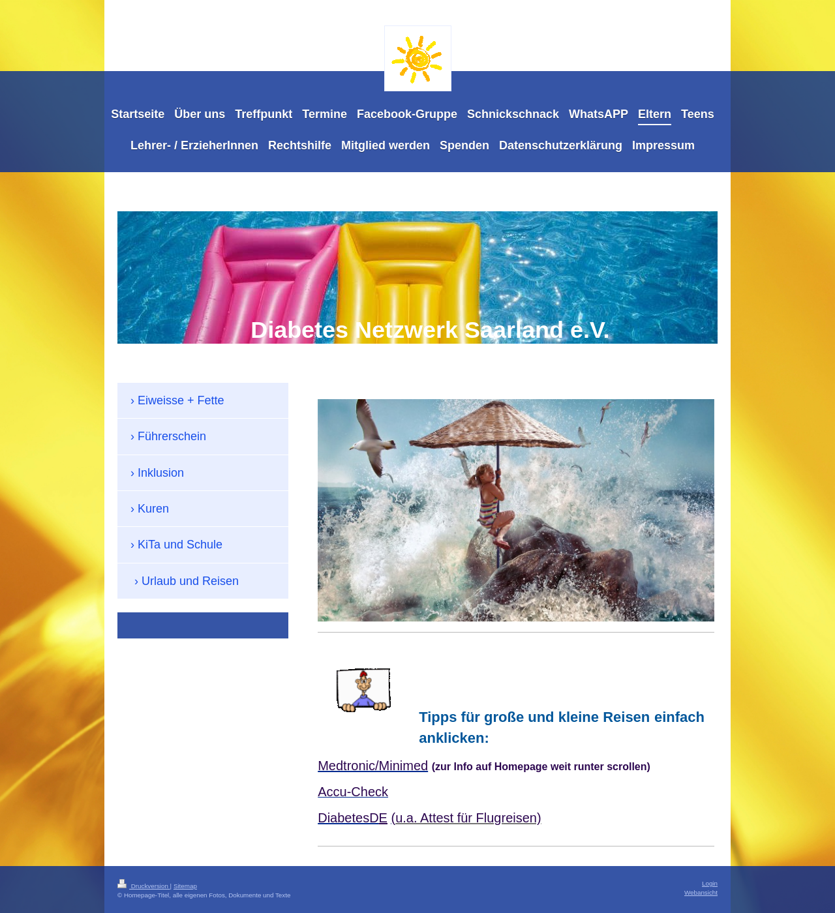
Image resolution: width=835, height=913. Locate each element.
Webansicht (701, 892)
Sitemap (185, 886)
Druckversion (143, 886)
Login (710, 883)
